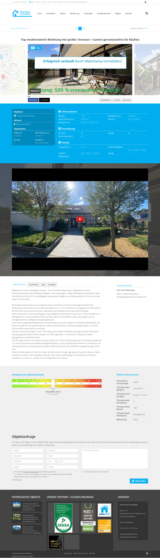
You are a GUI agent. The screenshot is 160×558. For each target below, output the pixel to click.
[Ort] (68, 461)
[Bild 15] (60, 96)
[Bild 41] (118, 96)
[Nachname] (27, 456)
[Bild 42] (120, 96)
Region (118, 13)
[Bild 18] (67, 96)
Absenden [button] (140, 480)
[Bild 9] (47, 96)
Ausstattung (33, 284)
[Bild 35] (104, 96)
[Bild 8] (44, 96)
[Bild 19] (69, 96)
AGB (75, 553)
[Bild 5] (38, 96)
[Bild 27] (87, 96)
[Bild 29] (91, 96)
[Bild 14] (58, 96)
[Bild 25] (82, 96)
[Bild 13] (55, 96)
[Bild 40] (115, 96)
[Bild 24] (80, 96)
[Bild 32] (98, 96)
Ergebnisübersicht (19, 28)
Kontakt (128, 13)
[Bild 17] (64, 96)
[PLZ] (51, 461)
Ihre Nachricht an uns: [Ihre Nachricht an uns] (115, 458)
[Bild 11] (51, 96)
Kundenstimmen (104, 13)
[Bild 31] (95, 96)
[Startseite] (22, 13)
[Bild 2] (31, 96)
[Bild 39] (113, 96)
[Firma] (62, 456)
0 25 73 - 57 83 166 (21, 2)
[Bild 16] (62, 96)
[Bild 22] (75, 96)
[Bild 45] (127, 96)
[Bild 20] (71, 96)
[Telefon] (27, 467)
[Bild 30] (93, 96)
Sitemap (92, 553)
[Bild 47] (131, 96)
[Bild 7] (42, 96)
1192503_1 (18, 135)
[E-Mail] (62, 467)
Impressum (68, 553)
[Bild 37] (109, 96)
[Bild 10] (49, 96)
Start (39, 13)
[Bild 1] (29, 96)
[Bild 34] (102, 96)
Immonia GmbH (27, 556)
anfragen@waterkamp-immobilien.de (132, 297)
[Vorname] (62, 450)
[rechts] (84, 28)
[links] (76, 28)
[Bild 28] (89, 96)
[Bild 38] (111, 96)
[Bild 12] (53, 96)
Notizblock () (104, 100)
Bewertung (74, 13)
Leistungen (88, 13)
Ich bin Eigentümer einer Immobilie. (95, 472)
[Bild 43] (122, 96)
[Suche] (148, 15)
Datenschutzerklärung (31, 472)
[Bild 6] (40, 96)
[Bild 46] (129, 96)
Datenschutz (83, 553)
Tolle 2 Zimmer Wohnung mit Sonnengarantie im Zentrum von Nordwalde (32, 530)
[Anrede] (27, 450)
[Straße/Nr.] (27, 461)
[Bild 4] (35, 96)
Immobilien (50, 13)
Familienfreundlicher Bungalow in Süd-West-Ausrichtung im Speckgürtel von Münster (31, 508)
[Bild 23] (78, 96)
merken (116, 100)
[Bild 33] (100, 96)
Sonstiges (52, 284)
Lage (43, 284)
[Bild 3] (33, 96)
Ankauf (63, 13)
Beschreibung (19, 284)
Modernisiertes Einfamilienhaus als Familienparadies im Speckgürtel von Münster (30, 519)
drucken (126, 100)
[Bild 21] (73, 96)
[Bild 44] (124, 96)
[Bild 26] (84, 96)
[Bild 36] (107, 96)
